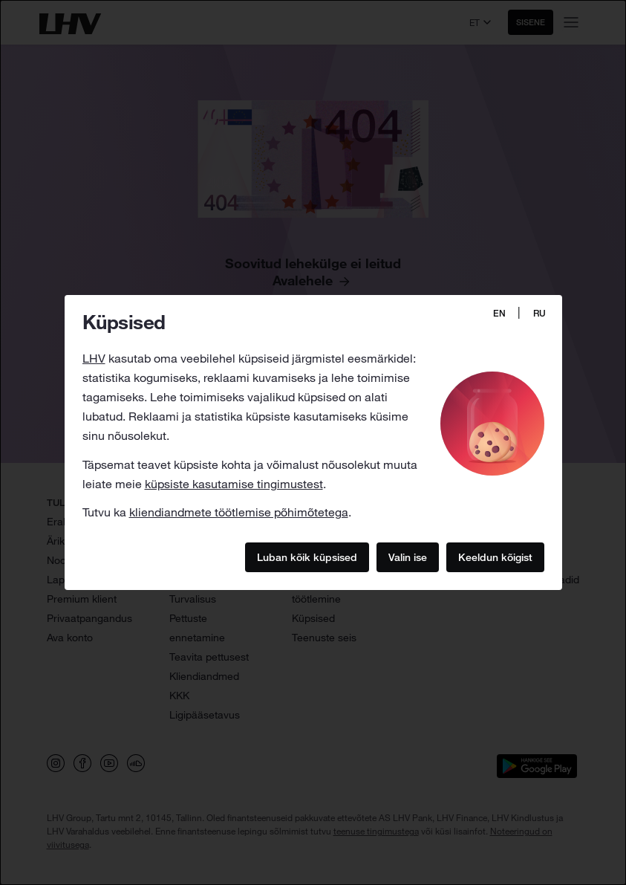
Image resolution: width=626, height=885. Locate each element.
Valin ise (407, 557)
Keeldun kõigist (495, 557)
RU (539, 313)
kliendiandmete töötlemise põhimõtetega (238, 512)
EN (499, 313)
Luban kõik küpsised (307, 557)
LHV (93, 358)
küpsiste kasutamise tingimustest (234, 483)
